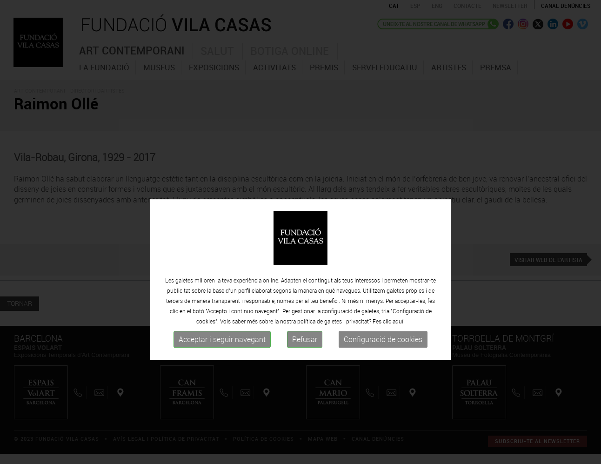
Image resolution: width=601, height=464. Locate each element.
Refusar (304, 368)
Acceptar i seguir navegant (222, 368)
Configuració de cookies (383, 368)
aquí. (399, 350)
